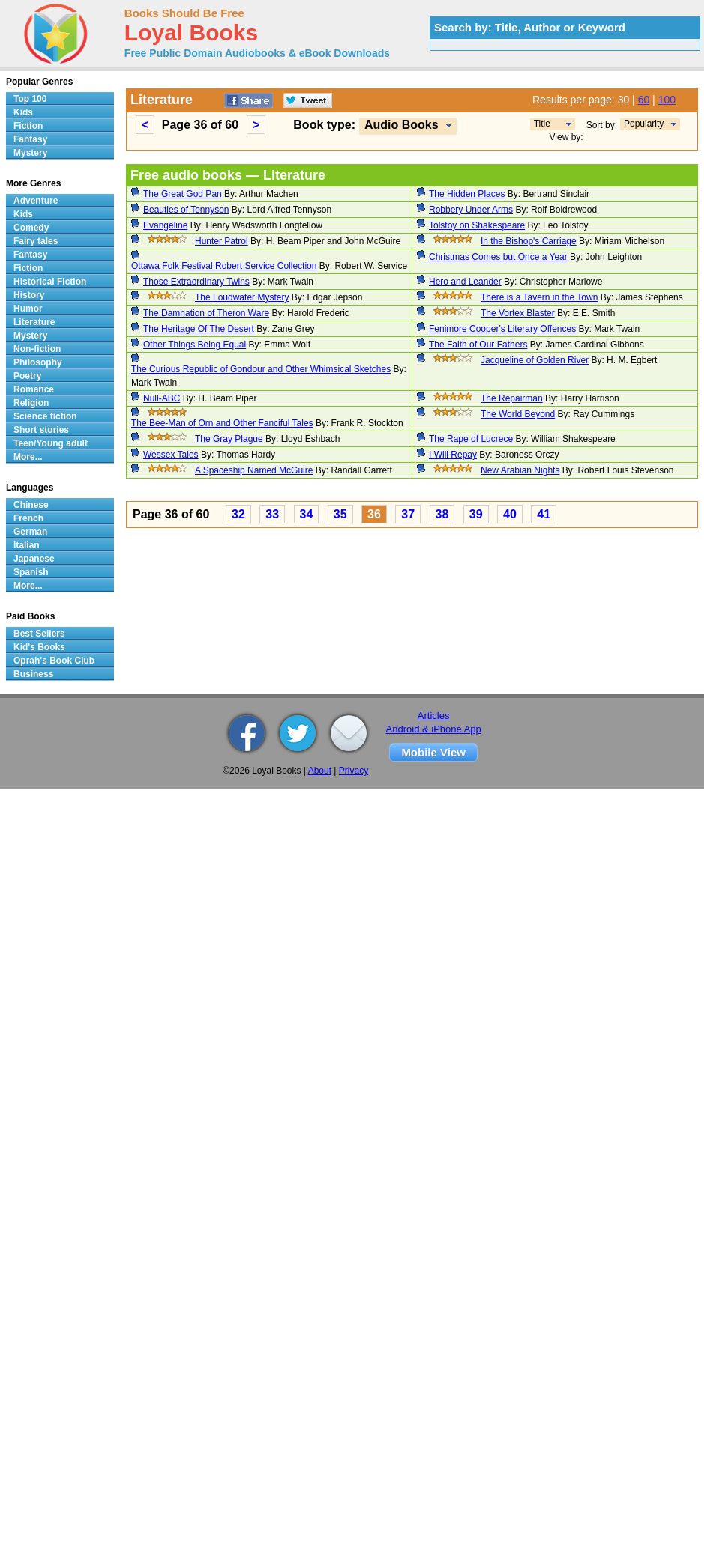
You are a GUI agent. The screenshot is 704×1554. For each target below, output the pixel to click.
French (28, 518)
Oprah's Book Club (53, 660)
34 (306, 514)
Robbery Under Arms (471, 209)
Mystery (30, 153)
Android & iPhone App (433, 729)
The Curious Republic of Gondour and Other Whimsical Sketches (261, 369)
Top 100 (29, 99)
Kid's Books (39, 647)
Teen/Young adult (50, 443)
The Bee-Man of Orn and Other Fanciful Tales (222, 423)
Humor (28, 308)
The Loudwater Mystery (242, 297)
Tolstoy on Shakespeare (477, 225)
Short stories (41, 430)
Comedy (31, 227)
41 (543, 514)
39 (476, 514)
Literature (34, 322)
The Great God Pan (182, 194)
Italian (26, 545)
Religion (31, 403)
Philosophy (37, 362)
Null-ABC (161, 398)
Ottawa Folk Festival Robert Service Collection (223, 266)
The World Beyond (518, 414)
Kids (23, 112)
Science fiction (45, 416)
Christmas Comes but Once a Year (498, 257)
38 (442, 514)
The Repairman (512, 398)
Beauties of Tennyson (186, 209)
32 (238, 514)
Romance (33, 389)
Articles (434, 715)
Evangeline (165, 225)
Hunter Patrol (221, 241)
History (28, 295)
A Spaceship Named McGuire (254, 470)
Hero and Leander (465, 281)
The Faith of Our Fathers (478, 344)
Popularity (644, 123)
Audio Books (401, 124)
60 (644, 100)
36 (374, 514)
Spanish (31, 572)
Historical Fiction (49, 281)
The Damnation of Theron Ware (206, 313)
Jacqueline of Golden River (535, 360)
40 (510, 514)
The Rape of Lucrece (471, 439)
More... (28, 457)
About (319, 770)
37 (408, 514)
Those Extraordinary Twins (196, 281)
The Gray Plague (229, 439)
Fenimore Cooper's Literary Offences (502, 329)
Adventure (35, 200)
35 (340, 514)
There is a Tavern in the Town (539, 297)
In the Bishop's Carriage (529, 241)
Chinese (31, 505)
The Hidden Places (467, 194)
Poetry (27, 376)
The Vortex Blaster (518, 313)
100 (667, 100)
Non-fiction (37, 349)
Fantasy (30, 139)
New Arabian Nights (520, 470)
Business (33, 674)
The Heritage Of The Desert (198, 329)
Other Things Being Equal (194, 344)
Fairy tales (35, 241)
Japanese (34, 558)
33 (272, 514)
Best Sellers (39, 633)
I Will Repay (453, 454)
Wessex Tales (171, 454)
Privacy (353, 770)
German (30, 531)
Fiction (28, 126)
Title (542, 123)
